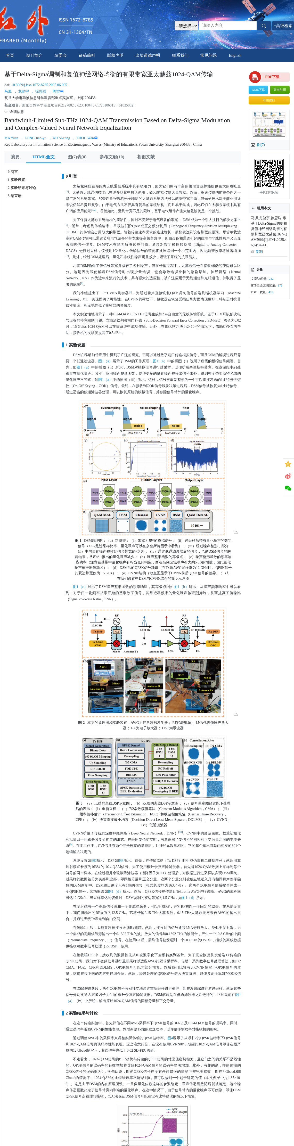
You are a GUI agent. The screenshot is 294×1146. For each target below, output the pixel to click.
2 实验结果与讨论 (22, 188)
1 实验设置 (16, 180)
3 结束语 (14, 196)
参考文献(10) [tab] (112, 156)
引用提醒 (269, 100)
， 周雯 (54, 91)
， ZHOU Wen (83, 138)
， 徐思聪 (39, 91)
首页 (10, 55)
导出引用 (280, 90)
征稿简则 (87, 55)
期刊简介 (34, 55)
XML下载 (258, 90)
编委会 (60, 55)
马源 (8, 91)
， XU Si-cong (59, 138)
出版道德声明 (147, 55)
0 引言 (13, 172)
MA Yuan (11, 138)
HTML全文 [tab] (43, 156)
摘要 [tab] (15, 156)
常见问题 (208, 55)
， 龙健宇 (22, 91)
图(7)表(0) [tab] (77, 156)
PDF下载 (272, 77)
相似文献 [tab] (146, 156)
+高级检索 (283, 25)
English (235, 55)
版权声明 (115, 55)
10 (180, 832)
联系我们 (180, 55)
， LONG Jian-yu (33, 138)
